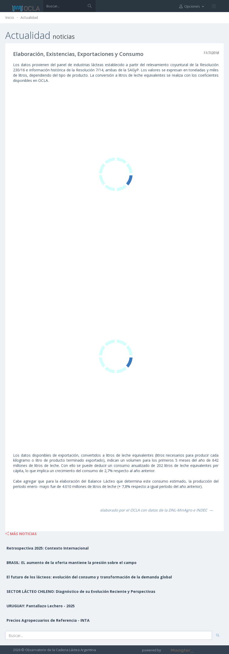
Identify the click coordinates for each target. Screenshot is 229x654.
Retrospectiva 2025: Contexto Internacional (48, 548)
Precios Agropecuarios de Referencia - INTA (48, 620)
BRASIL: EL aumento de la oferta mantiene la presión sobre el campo (72, 562)
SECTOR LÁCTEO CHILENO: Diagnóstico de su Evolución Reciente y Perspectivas (81, 591)
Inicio (9, 17)
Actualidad (29, 17)
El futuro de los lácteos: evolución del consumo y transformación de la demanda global (89, 576)
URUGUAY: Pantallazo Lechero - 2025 (41, 605)
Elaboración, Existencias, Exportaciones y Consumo (78, 53)
